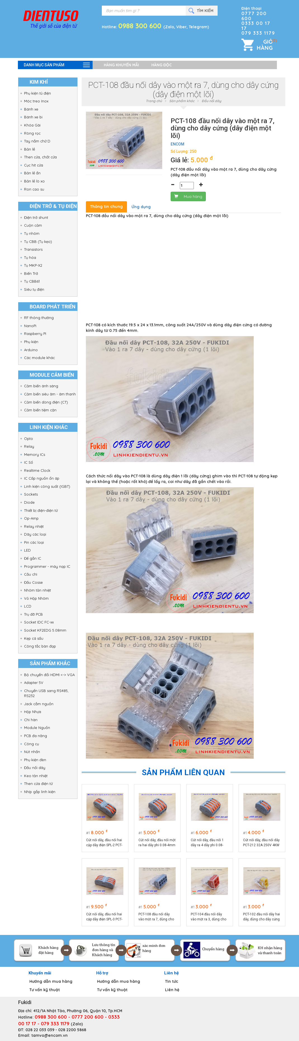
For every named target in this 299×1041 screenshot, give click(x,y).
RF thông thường (39, 317)
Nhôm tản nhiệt (37, 590)
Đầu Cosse (33, 582)
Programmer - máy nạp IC (47, 566)
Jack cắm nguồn (38, 704)
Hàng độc (161, 64)
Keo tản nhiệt (36, 775)
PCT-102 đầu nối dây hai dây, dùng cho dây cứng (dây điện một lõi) (261, 917)
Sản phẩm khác (181, 101)
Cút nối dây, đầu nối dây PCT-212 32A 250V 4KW (261, 842)
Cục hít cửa (33, 165)
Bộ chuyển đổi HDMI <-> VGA (49, 674)
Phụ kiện (31, 341)
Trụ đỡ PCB (33, 614)
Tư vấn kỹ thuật (44, 989)
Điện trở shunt (36, 217)
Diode (29, 502)
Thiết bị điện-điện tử (41, 510)
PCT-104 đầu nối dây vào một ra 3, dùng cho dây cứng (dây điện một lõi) (209, 917)
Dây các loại (35, 534)
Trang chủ (154, 101)
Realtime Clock (37, 470)
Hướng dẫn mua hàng (50, 981)
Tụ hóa (30, 257)
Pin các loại (34, 542)
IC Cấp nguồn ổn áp (41, 478)
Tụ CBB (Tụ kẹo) (38, 241)
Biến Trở (31, 273)
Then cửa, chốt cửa (40, 157)
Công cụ (31, 744)
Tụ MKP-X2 (33, 265)
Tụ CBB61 (32, 281)
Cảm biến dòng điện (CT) (46, 402)
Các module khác (39, 357)
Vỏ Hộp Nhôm (36, 598)
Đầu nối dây (34, 767)
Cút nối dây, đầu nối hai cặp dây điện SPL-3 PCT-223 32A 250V (104, 917)
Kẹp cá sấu (33, 638)
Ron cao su (34, 189)
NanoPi (30, 325)
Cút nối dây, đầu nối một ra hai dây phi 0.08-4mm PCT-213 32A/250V (157, 843)
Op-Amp (31, 518)
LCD (27, 606)
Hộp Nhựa (32, 711)
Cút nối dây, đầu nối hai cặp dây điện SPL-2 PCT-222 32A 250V (104, 843)
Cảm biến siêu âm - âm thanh (50, 394)
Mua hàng (188, 196)
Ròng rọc (32, 133)
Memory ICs (34, 454)
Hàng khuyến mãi (121, 64)
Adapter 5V (33, 682)
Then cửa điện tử (38, 783)
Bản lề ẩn (32, 173)
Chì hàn (30, 720)
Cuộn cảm (33, 225)
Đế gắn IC (32, 558)
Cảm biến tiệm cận (40, 410)
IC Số (28, 462)
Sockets (31, 494)
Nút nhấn (32, 751)
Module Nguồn (37, 727)
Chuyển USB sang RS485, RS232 (46, 693)
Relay (29, 446)
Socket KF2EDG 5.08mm (45, 630)
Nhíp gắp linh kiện (39, 791)
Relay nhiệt (34, 526)
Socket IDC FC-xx (39, 622)
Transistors (33, 249)
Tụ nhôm (31, 233)
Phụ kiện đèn (35, 760)
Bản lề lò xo (34, 181)
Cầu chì (30, 574)
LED (27, 550)
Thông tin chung (106, 206)
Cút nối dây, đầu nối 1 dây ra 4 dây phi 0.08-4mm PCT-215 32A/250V (207, 843)
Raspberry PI (35, 333)
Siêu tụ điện (34, 289)
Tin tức (171, 981)
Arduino (31, 350)
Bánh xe (31, 109)
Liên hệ (172, 989)
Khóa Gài (32, 125)
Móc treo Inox (36, 101)
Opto (28, 438)
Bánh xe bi (33, 117)
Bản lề (29, 149)
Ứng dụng (141, 206)
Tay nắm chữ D (37, 141)
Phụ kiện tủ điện (37, 93)
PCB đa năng (35, 735)
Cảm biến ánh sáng (41, 386)
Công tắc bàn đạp (40, 646)
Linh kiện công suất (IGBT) (47, 486)
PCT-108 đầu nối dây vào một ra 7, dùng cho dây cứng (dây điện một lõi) (156, 917)
